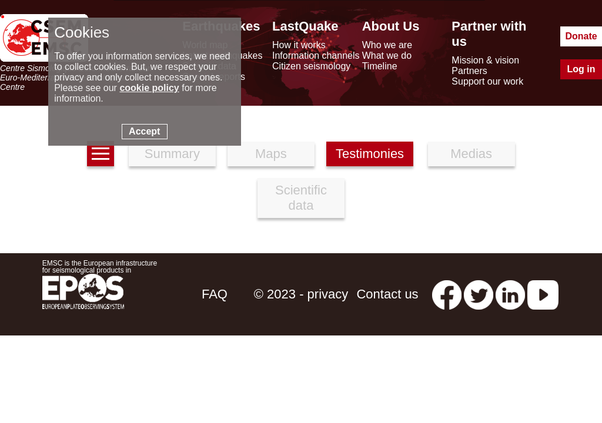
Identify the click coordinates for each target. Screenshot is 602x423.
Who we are (387, 45)
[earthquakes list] (100, 153)
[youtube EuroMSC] (542, 294)
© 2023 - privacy (301, 294)
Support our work (487, 81)
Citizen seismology (311, 66)
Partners (469, 71)
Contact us (387, 294)
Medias (471, 153)
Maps (271, 153)
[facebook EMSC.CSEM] (446, 294)
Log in (581, 69)
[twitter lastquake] (478, 294)
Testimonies (370, 153)
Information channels (316, 56)
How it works (299, 45)
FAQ (215, 294)
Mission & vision (485, 60)
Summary (172, 153)
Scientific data (301, 198)
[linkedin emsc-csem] (510, 294)
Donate (581, 36)
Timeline (379, 66)
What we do (387, 56)
